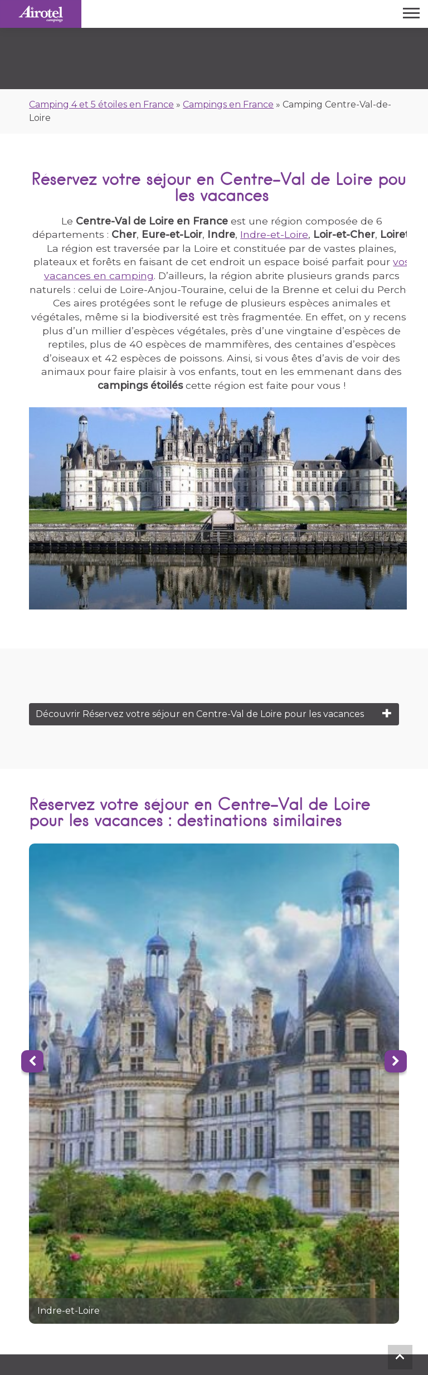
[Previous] (32, 1061)
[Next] (396, 1061)
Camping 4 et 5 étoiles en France (101, 104)
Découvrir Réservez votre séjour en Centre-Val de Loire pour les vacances (200, 714)
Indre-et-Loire (274, 234)
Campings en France (228, 104)
